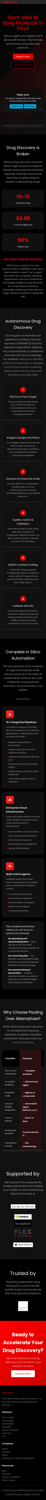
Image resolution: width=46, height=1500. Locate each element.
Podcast (6, 1473)
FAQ (4, 1436)
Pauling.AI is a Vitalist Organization (18, 1458)
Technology (7, 1420)
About (5, 1448)
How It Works (8, 1417)
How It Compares (10, 1430)
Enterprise (6, 1426)
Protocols (6, 1433)
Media (5, 1455)
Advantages (8, 1423)
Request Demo (23, 56)
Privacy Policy (8, 1480)
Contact (6, 1452)
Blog (4, 1470)
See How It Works (23, 65)
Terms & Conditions (11, 1477)
